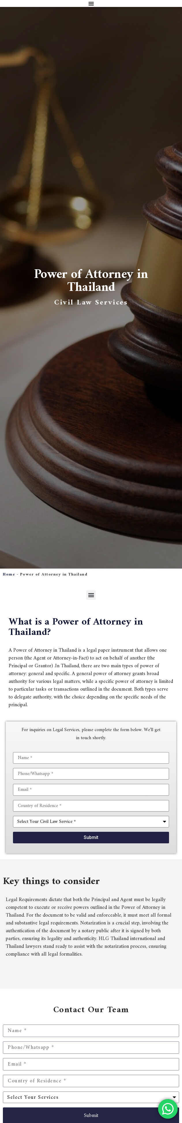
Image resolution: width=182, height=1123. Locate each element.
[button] (91, 595)
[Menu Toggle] (91, 3)
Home (9, 574)
